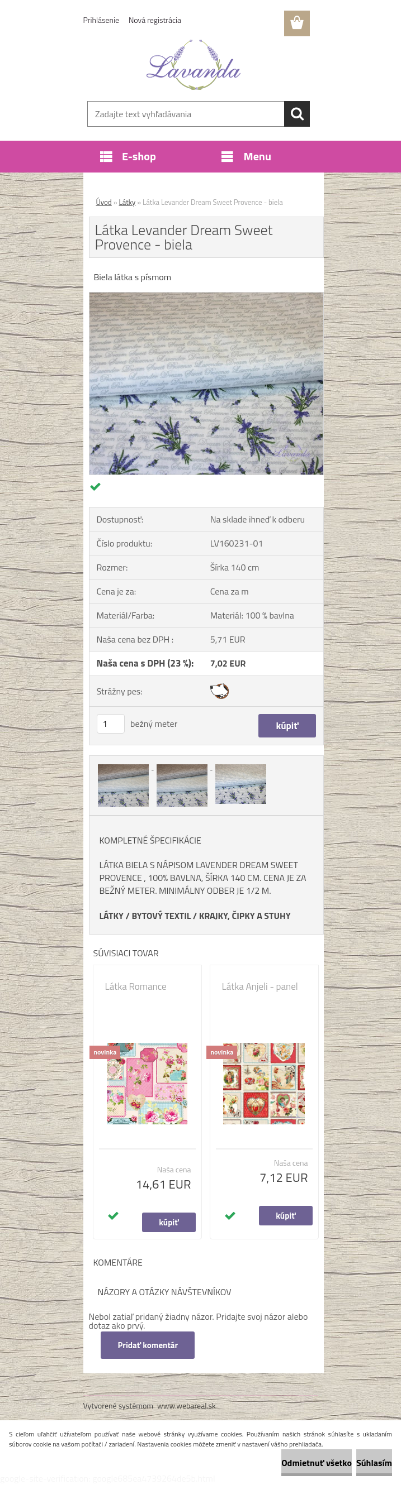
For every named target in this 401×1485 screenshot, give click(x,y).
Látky (127, 202)
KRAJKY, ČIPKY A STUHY (245, 915)
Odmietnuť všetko (316, 1462)
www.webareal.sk (186, 1405)
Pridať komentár (148, 1345)
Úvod (104, 202)
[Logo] (194, 65)
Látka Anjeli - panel (260, 986)
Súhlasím (374, 1462)
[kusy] (111, 724)
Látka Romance (136, 986)
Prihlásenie (101, 20)
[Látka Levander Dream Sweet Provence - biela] (206, 297)
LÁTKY (112, 915)
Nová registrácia (155, 20)
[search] (297, 114)
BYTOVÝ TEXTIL (161, 915)
